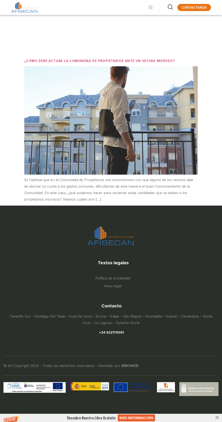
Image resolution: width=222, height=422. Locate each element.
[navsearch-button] (166, 7)
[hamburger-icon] (150, 7)
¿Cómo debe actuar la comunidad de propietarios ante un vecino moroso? (99, 61)
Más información (136, 418)
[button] (111, 418)
